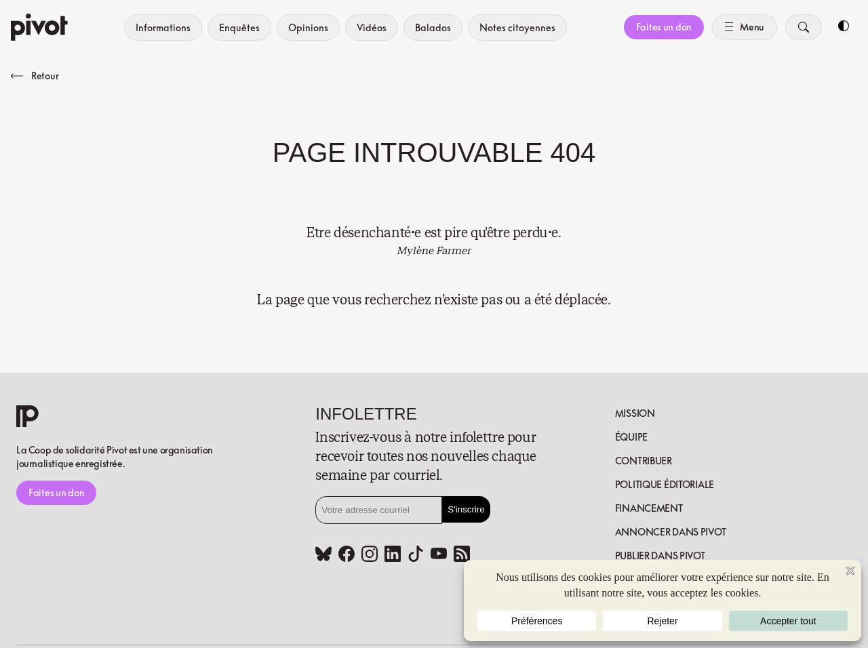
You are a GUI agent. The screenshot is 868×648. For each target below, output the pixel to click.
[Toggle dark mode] (843, 27)
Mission (635, 413)
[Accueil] (39, 27)
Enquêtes (239, 27)
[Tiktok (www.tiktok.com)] (416, 555)
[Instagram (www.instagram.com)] (369, 555)
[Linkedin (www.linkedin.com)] (392, 555)
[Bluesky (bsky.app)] (323, 555)
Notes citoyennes (517, 27)
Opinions (308, 27)
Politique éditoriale (664, 484)
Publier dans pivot (660, 555)
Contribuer (643, 460)
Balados (433, 27)
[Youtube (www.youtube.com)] (439, 555)
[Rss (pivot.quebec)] (462, 555)
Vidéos (372, 27)
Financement (649, 508)
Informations (163, 27)
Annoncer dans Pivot (670, 532)
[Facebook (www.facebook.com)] (346, 555)
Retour (34, 75)
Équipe (631, 437)
